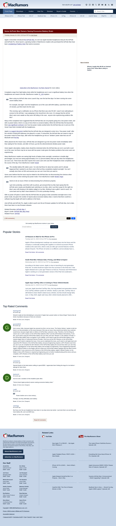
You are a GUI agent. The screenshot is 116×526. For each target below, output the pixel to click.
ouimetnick (16, 361)
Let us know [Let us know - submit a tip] (77, 5)
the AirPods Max (29, 40)
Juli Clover (34, 35)
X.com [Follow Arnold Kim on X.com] (8, 468)
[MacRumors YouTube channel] (102, 5)
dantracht (16, 374)
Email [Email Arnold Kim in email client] (4, 468)
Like (23, 319)
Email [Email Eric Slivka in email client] (20, 468)
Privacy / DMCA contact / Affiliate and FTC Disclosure (16, 511)
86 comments (40, 252)
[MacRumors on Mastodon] (99, 5)
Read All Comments (40, 420)
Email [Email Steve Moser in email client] (4, 502)
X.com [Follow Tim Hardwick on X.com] (24, 482)
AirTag (63, 16)
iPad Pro (104, 16)
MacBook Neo (42, 16)
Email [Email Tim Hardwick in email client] (20, 482)
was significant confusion (16, 125)
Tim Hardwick (53, 239)
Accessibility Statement (8, 514)
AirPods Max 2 (21, 209)
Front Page (8, 11)
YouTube (49, 436)
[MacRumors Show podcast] (86, 5)
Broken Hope (59, 176)
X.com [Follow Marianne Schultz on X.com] (24, 489)
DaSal (37, 163)
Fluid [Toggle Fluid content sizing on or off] (25, 517)
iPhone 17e (53, 16)
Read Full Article (30, 252)
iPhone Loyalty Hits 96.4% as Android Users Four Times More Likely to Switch (99, 68)
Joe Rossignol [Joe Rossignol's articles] (23, 472)
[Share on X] (69, 218)
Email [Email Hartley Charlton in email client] (4, 489)
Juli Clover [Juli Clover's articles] (6, 472)
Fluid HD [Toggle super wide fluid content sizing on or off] (29, 517)
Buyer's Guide (61, 11)
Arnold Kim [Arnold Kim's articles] (6, 465)
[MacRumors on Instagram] (90, 5)
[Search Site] (103, 11)
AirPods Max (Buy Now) (21, 211)
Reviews (50, 11)
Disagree (27, 319)
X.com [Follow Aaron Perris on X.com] (24, 502)
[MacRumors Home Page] (15, 5)
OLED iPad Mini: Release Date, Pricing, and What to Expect (49, 260)
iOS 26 (82, 16)
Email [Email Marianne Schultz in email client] (20, 489)
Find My (16, 137)
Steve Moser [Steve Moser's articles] (6, 499)
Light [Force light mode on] (37, 517)
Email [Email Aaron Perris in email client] (20, 502)
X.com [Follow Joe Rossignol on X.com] (24, 475)
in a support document (16, 131)
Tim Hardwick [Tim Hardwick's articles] (23, 479)
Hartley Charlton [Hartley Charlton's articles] (7, 485)
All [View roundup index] (111, 16)
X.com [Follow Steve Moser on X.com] (8, 502)
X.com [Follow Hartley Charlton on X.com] (8, 489)
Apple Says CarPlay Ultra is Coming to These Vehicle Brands (50, 283)
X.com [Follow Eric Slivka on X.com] (24, 468)
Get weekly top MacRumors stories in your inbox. (40, 223)
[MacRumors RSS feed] (109, 5)
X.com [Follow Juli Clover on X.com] (8, 475)
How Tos (40, 11)
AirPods (17, 213)
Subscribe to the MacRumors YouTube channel (34, 88)
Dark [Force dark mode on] (41, 517)
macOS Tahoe (93, 16)
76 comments (40, 275)
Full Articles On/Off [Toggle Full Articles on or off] (18, 517)
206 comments (9, 218)
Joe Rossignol (53, 285)
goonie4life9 (17, 324)
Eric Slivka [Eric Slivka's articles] (22, 465)
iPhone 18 (73, 16)
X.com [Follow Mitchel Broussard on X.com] (8, 482)
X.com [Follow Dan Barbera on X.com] (8, 496)
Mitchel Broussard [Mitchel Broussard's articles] (8, 479)
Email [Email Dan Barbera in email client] (4, 496)
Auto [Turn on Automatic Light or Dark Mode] (34, 517)
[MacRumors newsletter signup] (112, 5)
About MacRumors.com (13, 451)
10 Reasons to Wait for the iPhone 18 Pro (42, 237)
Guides (31, 11)
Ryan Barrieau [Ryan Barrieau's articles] (23, 492)
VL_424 (41, 94)
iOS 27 (31, 16)
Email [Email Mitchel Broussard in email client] (4, 482)
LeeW (15, 389)
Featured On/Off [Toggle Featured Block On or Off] (8, 517)
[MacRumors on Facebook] (93, 5)
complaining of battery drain (17, 44)
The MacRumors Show (92, 436)
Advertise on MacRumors (14, 456)
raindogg (16, 406)
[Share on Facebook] (73, 218)
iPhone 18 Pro (9, 16)
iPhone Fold (21, 16)
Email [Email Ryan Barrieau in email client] (20, 496)
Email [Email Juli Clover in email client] (4, 475)
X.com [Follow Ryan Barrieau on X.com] (24, 496)
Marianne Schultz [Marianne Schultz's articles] (24, 485)
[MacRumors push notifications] (106, 5)
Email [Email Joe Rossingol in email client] (20, 475)
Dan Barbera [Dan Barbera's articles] (6, 492)
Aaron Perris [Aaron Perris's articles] (22, 499)
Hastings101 (17, 311)
